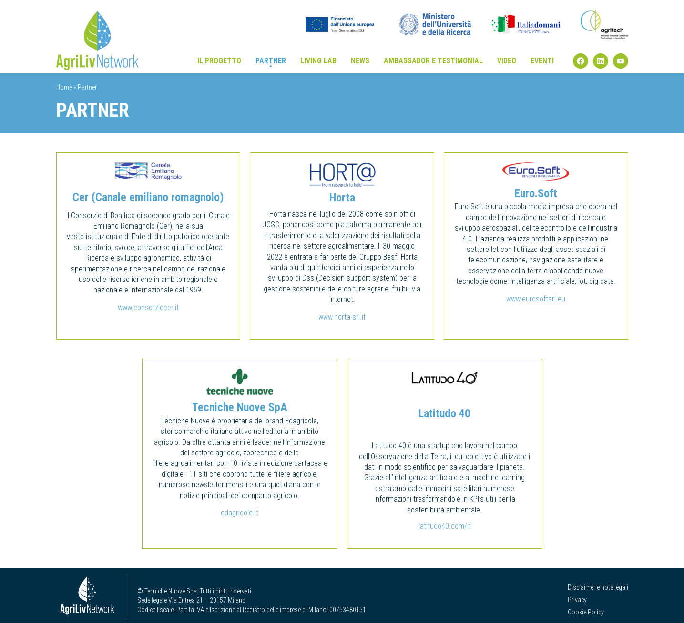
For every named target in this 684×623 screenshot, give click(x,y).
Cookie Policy (586, 612)
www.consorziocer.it (148, 307)
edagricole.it (239, 512)
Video (506, 60)
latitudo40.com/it (445, 526)
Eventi (542, 60)
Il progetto (219, 60)
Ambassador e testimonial (433, 60)
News (360, 60)
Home (64, 87)
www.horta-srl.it (342, 317)
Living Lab (318, 60)
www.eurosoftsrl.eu (535, 298)
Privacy (577, 599)
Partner (270, 60)
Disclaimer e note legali (598, 587)
